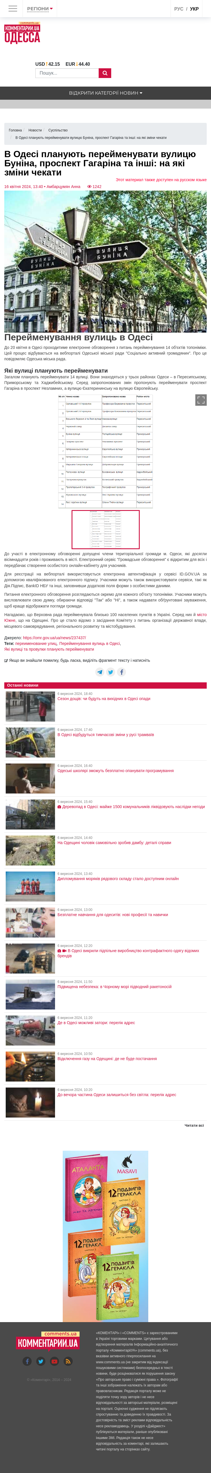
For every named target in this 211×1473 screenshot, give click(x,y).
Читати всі (194, 1125)
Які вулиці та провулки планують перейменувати (49, 649)
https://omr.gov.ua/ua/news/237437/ (54, 637)
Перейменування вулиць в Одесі (89, 643)
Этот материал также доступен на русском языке (161, 179)
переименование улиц (36, 643)
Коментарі (40, 1380)
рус (178, 9)
